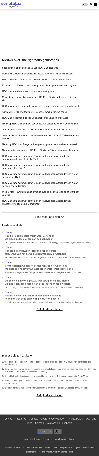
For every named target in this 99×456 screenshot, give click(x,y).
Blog (29, 423)
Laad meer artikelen (49, 216)
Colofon (39, 423)
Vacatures (20, 418)
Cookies (7, 418)
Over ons (91, 418)
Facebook (45, 431)
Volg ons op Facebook (59, 423)
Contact (33, 418)
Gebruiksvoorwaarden (52, 418)
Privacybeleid (75, 418)
